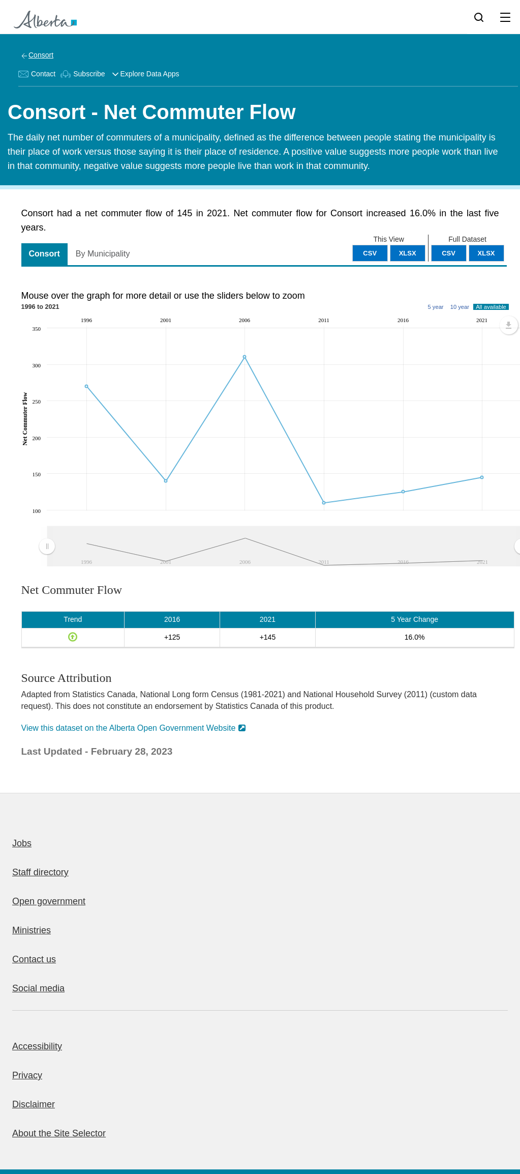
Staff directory (40, 872)
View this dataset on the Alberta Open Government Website (128, 728)
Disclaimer (33, 1104)
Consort (40, 55)
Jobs (22, 843)
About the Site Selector (59, 1133)
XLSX (486, 253)
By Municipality (103, 253)
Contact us (34, 959)
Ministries (31, 930)
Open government (48, 901)
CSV (448, 253)
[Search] (479, 17)
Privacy (27, 1075)
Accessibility (37, 1046)
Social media (38, 988)
